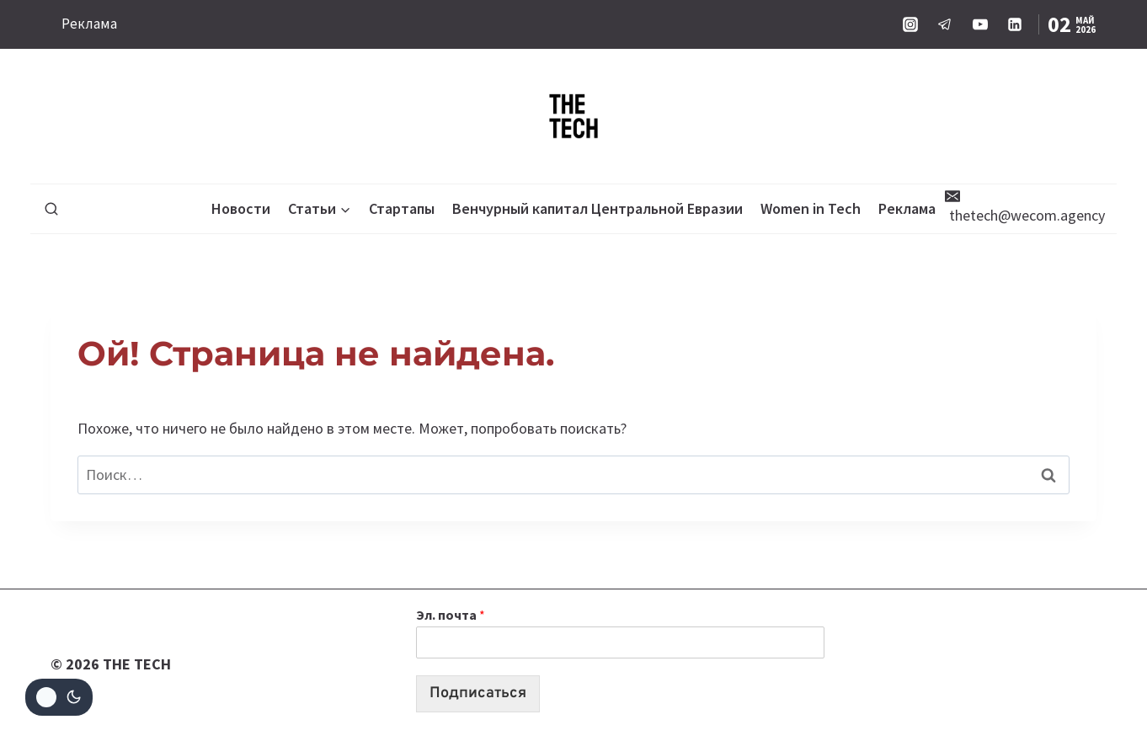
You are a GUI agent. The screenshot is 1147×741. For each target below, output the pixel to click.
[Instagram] (910, 24)
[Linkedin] (1015, 24)
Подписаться (477, 693)
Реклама (89, 23)
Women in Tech (810, 208)
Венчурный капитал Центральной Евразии (597, 208)
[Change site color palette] (59, 697)
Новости (240, 208)
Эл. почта (450, 614)
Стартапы (402, 208)
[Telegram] (945, 24)
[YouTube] (980, 24)
